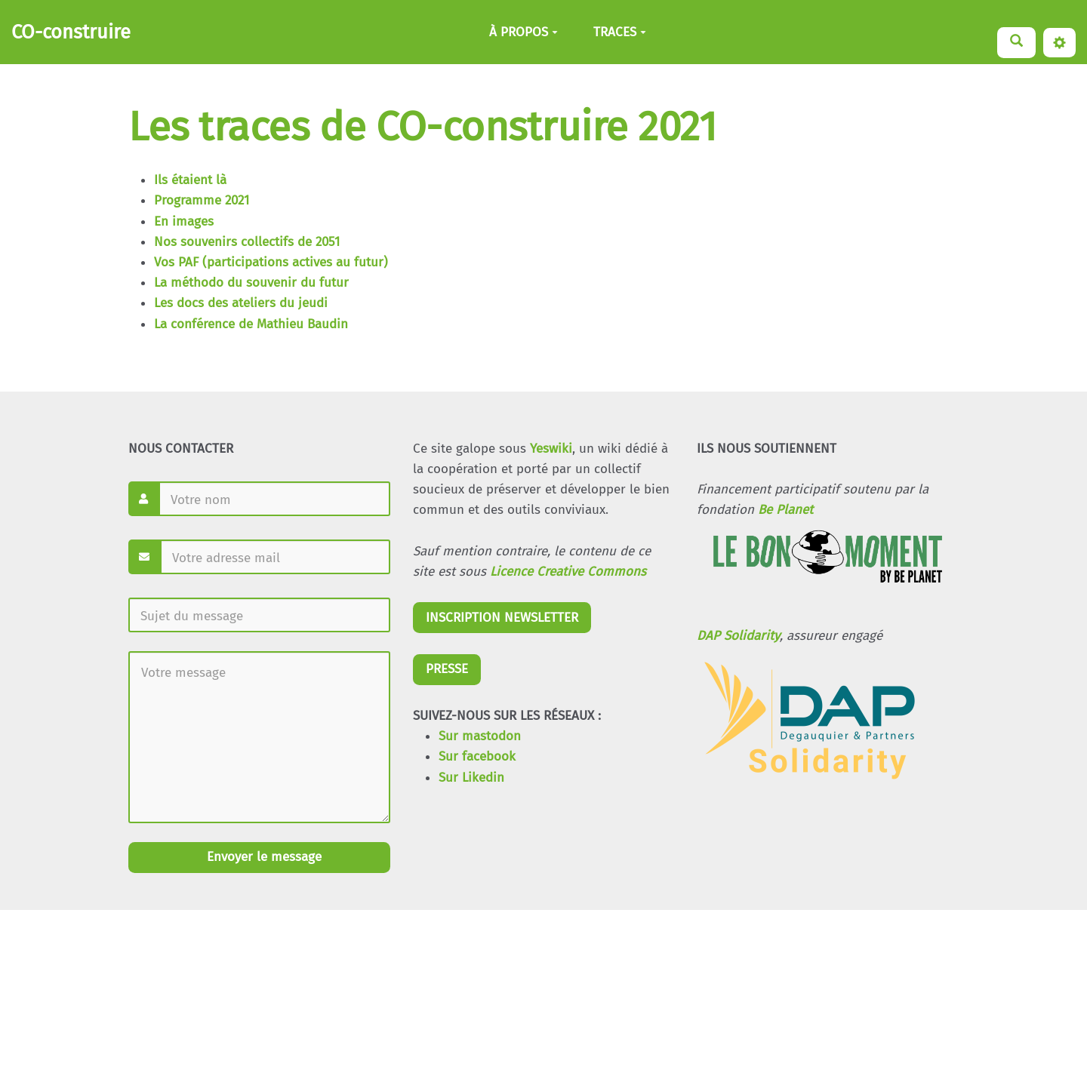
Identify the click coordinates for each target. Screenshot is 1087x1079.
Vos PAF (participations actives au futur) (271, 262)
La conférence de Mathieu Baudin (251, 324)
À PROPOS (523, 32)
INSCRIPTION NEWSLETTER (502, 618)
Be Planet (785, 510)
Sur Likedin (471, 777)
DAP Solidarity (738, 636)
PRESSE (447, 669)
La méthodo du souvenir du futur (251, 282)
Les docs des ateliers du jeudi (241, 303)
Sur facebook (477, 756)
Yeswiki (551, 448)
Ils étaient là (190, 180)
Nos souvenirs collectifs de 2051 (247, 242)
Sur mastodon (480, 736)
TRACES (619, 32)
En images (184, 221)
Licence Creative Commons (568, 571)
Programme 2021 (201, 200)
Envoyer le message (262, 857)
